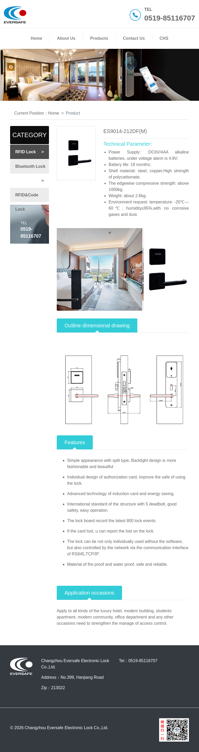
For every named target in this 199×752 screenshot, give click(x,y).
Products (100, 38)
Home (37, 38)
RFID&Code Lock (32, 204)
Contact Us (135, 38)
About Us (67, 38)
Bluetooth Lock (32, 169)
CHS (164, 38)
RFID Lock (32, 152)
